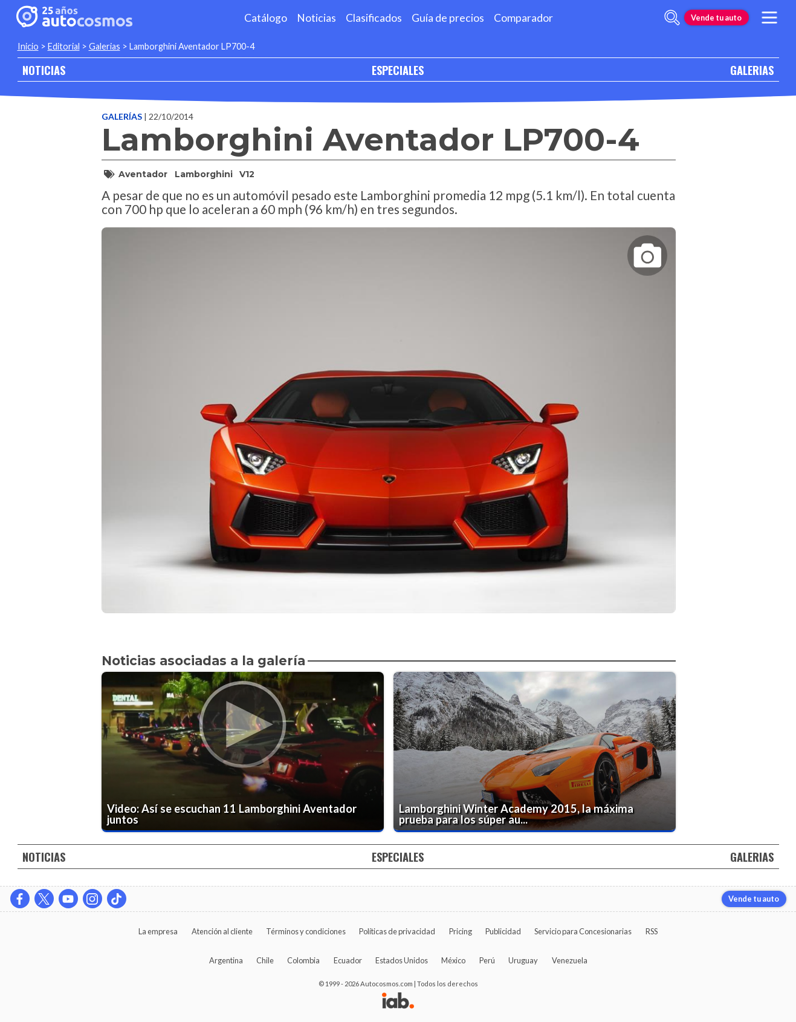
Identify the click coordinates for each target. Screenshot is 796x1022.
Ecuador (348, 960)
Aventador (142, 174)
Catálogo (265, 17)
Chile (265, 960)
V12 (246, 174)
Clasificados (374, 17)
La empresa (158, 931)
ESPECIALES (398, 70)
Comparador (523, 17)
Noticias (316, 17)
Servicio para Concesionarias (583, 931)
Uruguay (523, 960)
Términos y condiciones (306, 931)
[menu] (769, 17)
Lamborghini (204, 174)
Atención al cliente (222, 931)
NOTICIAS (43, 70)
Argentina (226, 960)
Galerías (123, 116)
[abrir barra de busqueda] (672, 17)
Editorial (64, 46)
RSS (652, 931)
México (453, 960)
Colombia (303, 960)
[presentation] (389, 409)
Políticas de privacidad (397, 931)
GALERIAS (752, 70)
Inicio (28, 46)
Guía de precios (448, 17)
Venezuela (569, 960)
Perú (487, 960)
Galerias (104, 46)
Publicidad (503, 931)
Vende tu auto (716, 17)
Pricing (460, 931)
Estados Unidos (401, 960)
